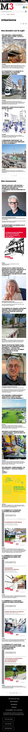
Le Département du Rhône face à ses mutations (13, 226)
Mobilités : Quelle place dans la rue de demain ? (13, 108)
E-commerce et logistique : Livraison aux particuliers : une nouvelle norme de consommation (13, 647)
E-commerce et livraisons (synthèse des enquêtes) (11, 511)
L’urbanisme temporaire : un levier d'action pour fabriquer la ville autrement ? (13, 141)
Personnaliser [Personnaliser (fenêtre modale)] (8, 728)
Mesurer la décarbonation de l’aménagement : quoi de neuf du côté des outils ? (13, 432)
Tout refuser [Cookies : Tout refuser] (8, 724)
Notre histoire (14, 701)
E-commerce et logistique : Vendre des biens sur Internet (12, 601)
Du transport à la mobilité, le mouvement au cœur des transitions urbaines (12, 72)
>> (16, 175)
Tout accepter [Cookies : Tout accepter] (8, 719)
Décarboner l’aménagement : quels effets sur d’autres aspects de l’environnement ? (13, 396)
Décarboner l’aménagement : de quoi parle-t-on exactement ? (13, 468)
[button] (21, 24)
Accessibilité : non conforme (14, 710)
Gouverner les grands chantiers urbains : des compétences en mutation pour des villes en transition (14, 311)
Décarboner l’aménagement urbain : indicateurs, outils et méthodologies (13, 36)
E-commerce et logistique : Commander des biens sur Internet (12, 557)
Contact (14, 707)
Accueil (8, 14)
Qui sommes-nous (14, 699)
